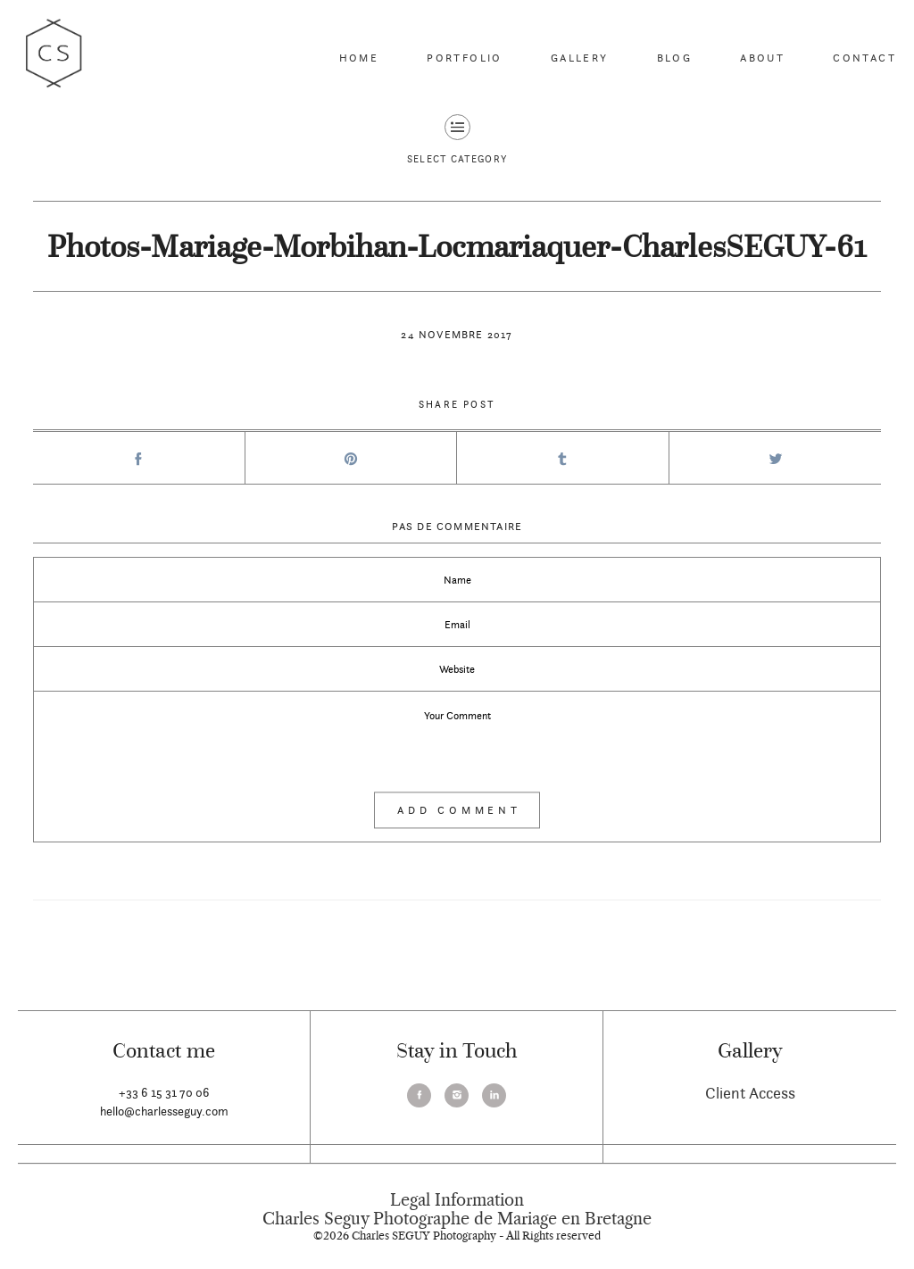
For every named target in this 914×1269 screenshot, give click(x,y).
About (762, 57)
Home (359, 57)
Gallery (580, 57)
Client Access (750, 1092)
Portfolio (465, 57)
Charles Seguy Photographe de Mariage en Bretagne (457, 1219)
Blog (675, 57)
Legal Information (457, 1200)
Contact (864, 57)
